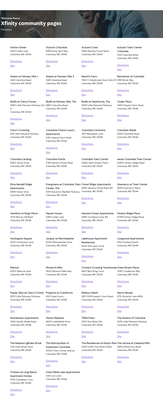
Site (12, 66)
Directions (16, 61)
